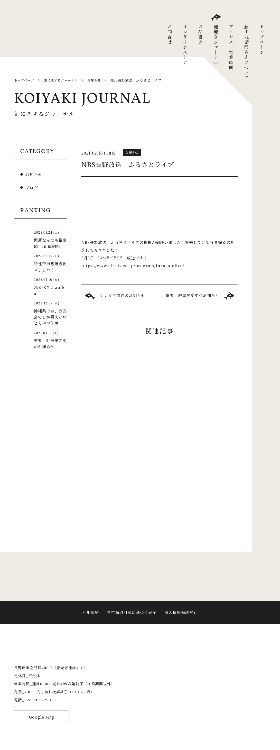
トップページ (262, 39)
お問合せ (170, 34)
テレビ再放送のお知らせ (122, 295)
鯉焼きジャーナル (216, 44)
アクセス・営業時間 (231, 47)
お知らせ (34, 174)
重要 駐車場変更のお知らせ (193, 295)
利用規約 (91, 616)
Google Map (42, 727)
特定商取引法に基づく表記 (132, 616)
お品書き (200, 34)
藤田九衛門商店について (246, 52)
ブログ (32, 187)
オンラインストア (185, 44)
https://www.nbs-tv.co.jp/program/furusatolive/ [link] (133, 265)
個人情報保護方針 (180, 616)
